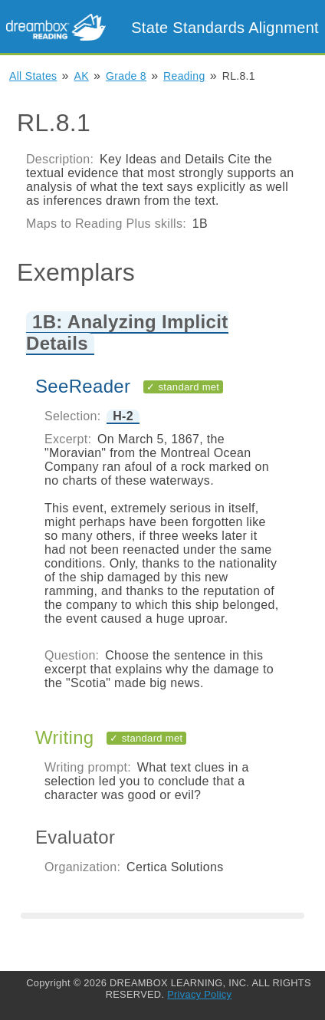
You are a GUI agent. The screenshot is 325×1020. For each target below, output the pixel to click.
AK (81, 76)
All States (33, 76)
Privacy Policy (199, 994)
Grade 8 (126, 76)
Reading (184, 76)
